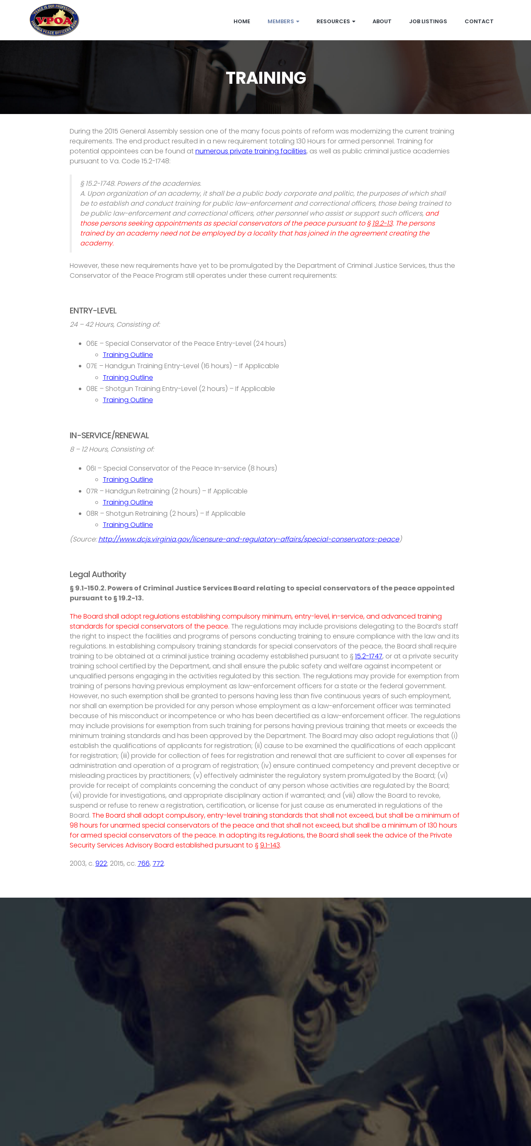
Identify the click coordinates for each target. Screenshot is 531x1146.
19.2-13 (382, 223)
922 (101, 863)
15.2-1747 (368, 656)
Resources (336, 21)
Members (283, 21)
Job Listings (428, 21)
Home (242, 21)
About (382, 21)
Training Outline (128, 354)
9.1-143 (270, 845)
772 (158, 863)
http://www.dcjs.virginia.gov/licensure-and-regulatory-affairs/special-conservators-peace (248, 539)
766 (144, 863)
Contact (479, 21)
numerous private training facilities (251, 151)
